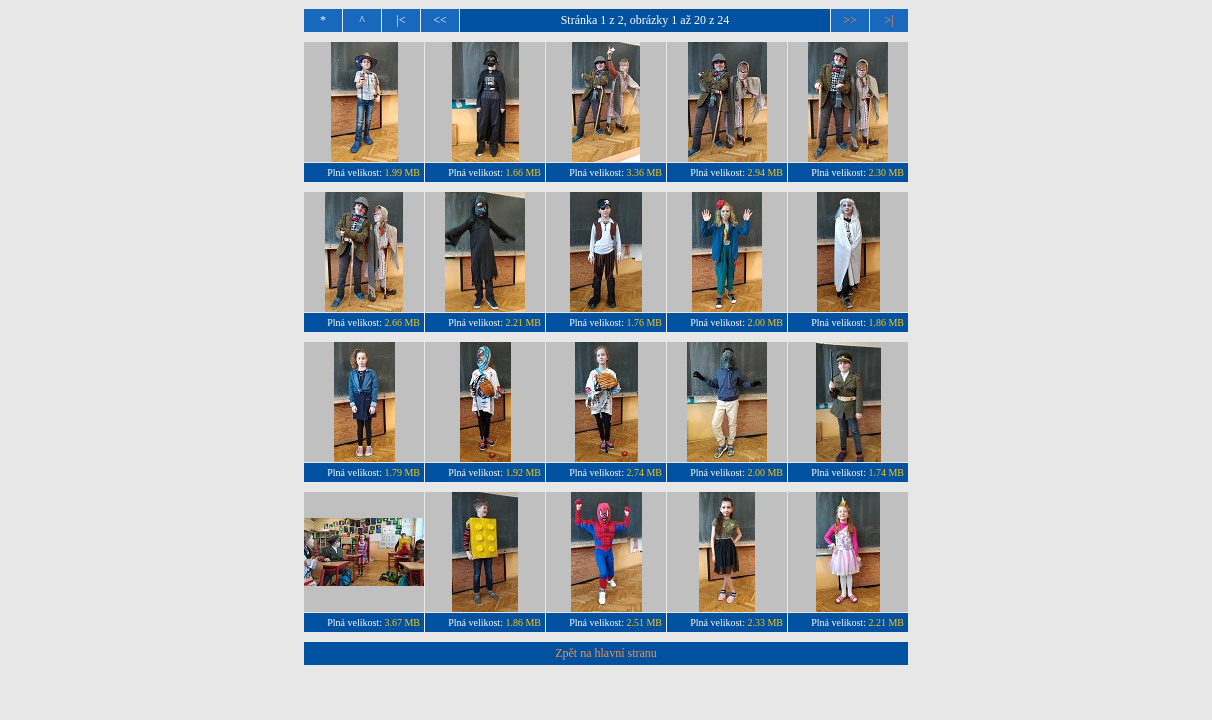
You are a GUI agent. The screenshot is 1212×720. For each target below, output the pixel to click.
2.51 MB (644, 622)
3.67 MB (402, 622)
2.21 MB (523, 322)
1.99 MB (402, 172)
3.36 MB (644, 172)
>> (850, 20)
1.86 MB (886, 322)
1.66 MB (523, 172)
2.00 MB (765, 322)
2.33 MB (765, 622)
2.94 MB (765, 172)
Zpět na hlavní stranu (606, 653)
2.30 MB (886, 172)
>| (888, 20)
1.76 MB (644, 322)
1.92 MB (523, 472)
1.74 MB (886, 472)
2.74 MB (644, 472)
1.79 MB (402, 472)
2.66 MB (402, 322)
